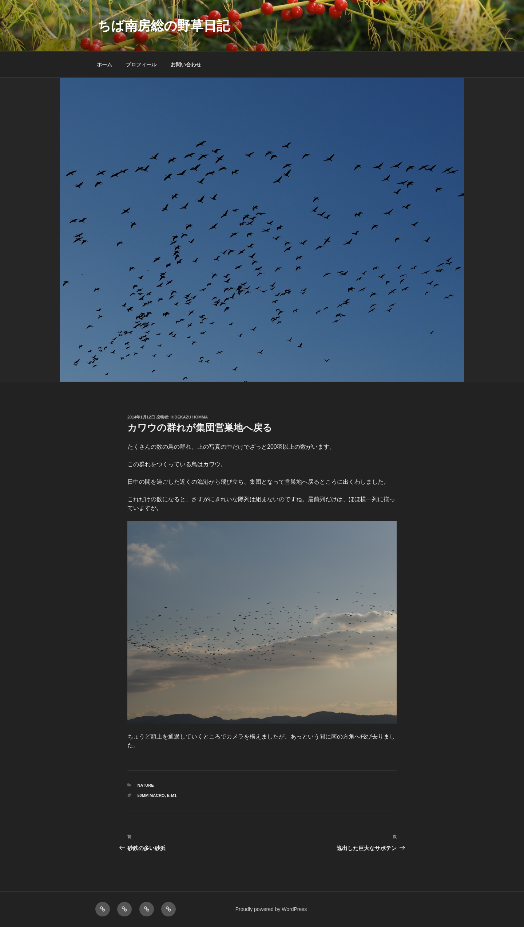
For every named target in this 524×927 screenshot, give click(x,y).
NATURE (146, 785)
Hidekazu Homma (189, 417)
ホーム (104, 64)
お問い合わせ (186, 64)
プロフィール (141, 64)
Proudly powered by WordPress (271, 909)
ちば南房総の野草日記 (164, 25)
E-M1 (171, 795)
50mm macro (151, 795)
